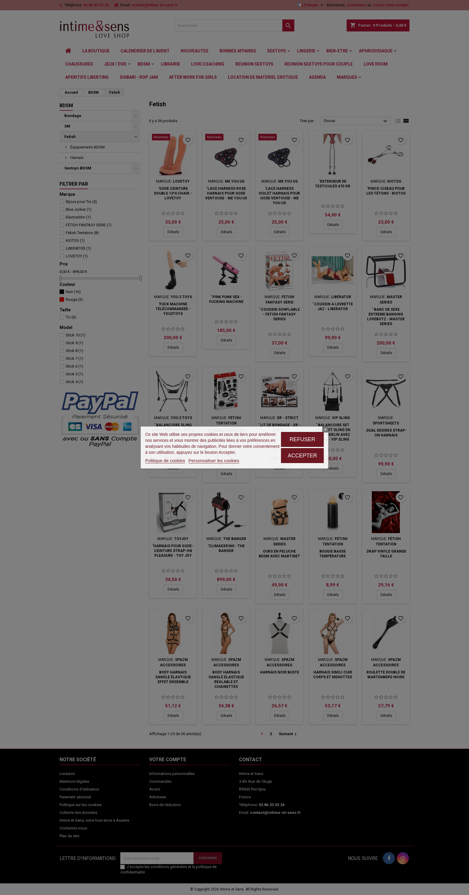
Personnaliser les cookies (213, 460)
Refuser (302, 439)
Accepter (302, 456)
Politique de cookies (165, 460)
